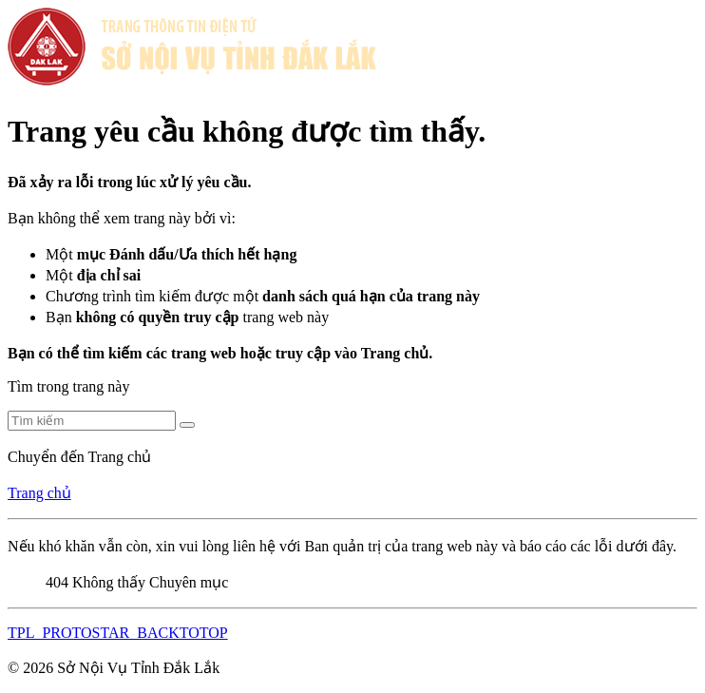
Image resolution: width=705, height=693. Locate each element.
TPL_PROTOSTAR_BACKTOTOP (118, 633)
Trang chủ (39, 493)
